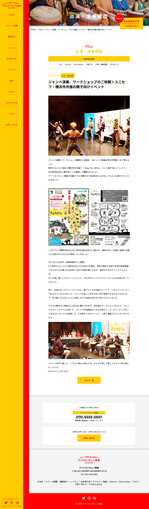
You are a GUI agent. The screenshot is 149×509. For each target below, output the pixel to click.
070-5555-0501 (89, 417)
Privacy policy (95, 484)
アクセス (12, 69)
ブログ (12, 113)
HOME (12, 14)
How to (11, 91)
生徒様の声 (12, 58)
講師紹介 (12, 36)
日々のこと (114, 64)
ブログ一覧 (89, 380)
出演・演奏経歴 (101, 64)
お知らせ (89, 64)
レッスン (12, 47)
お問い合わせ (12, 124)
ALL (60, 64)
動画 (12, 80)
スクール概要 (12, 25)
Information (11, 102)
